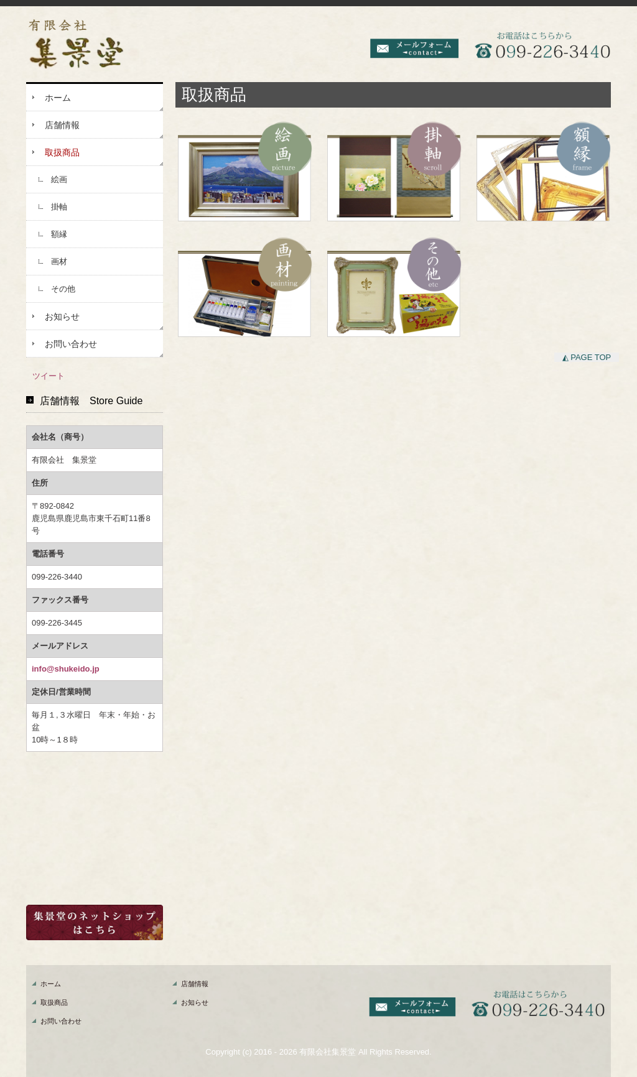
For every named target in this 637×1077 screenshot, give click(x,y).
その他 (63, 289)
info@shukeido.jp (66, 668)
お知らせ (62, 316)
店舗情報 (62, 125)
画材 (59, 261)
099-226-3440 (57, 576)
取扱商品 (62, 152)
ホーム (58, 98)
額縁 (59, 234)
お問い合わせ (71, 344)
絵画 (59, 179)
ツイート (48, 376)
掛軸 (59, 206)
